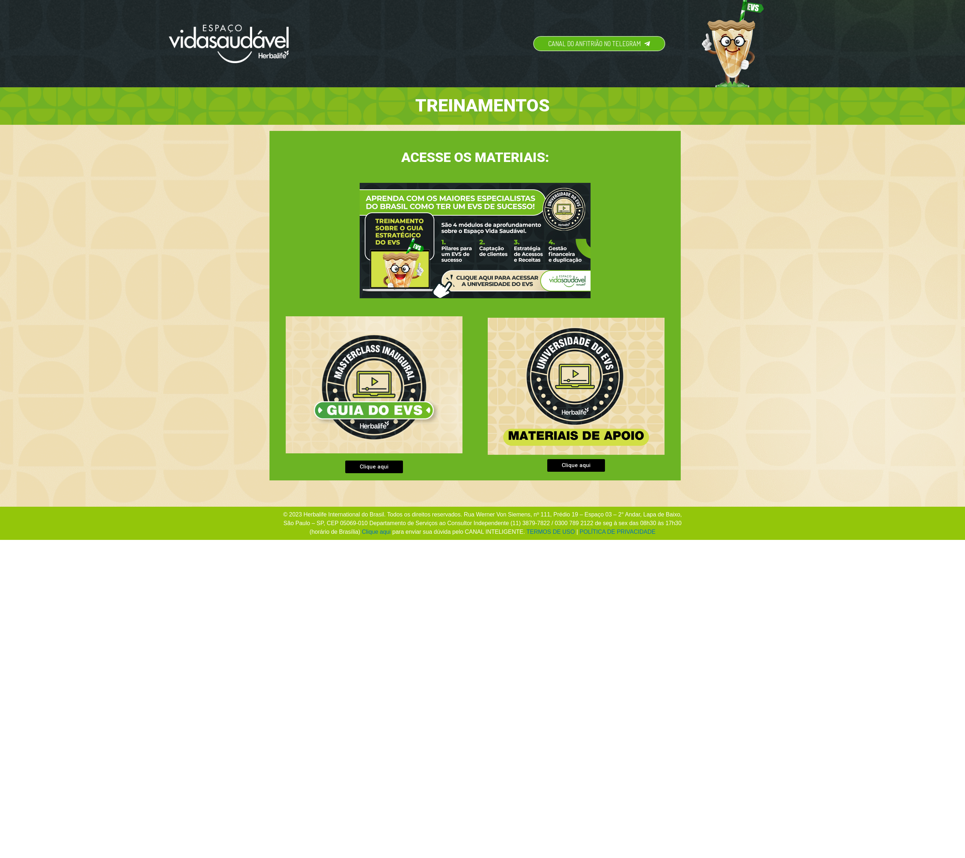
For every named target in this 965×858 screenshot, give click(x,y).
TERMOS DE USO (550, 532)
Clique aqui (376, 532)
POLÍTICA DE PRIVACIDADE (617, 532)
